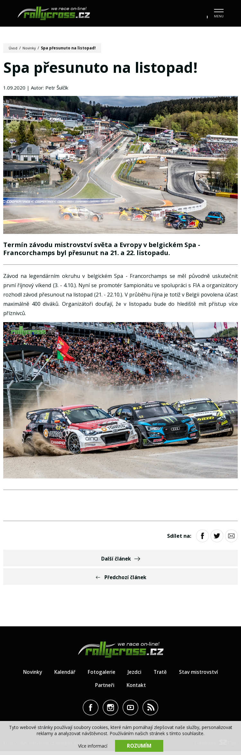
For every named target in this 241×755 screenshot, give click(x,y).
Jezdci (135, 675)
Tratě (161, 675)
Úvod (14, 48)
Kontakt (137, 688)
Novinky (31, 48)
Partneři (104, 688)
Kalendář (63, 675)
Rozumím (139, 745)
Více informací (92, 745)
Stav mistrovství (200, 675)
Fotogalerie (100, 675)
